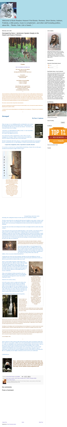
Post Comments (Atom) (11, 424)
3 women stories (8, 378)
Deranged (22, 378)
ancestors (12, 378)
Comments (50, 67)
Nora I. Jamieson (27, 378)
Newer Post (4, 422)
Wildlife (35, 378)
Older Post (41, 422)
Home (23, 422)
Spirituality (32, 378)
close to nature (17, 378)
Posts (49, 65)
